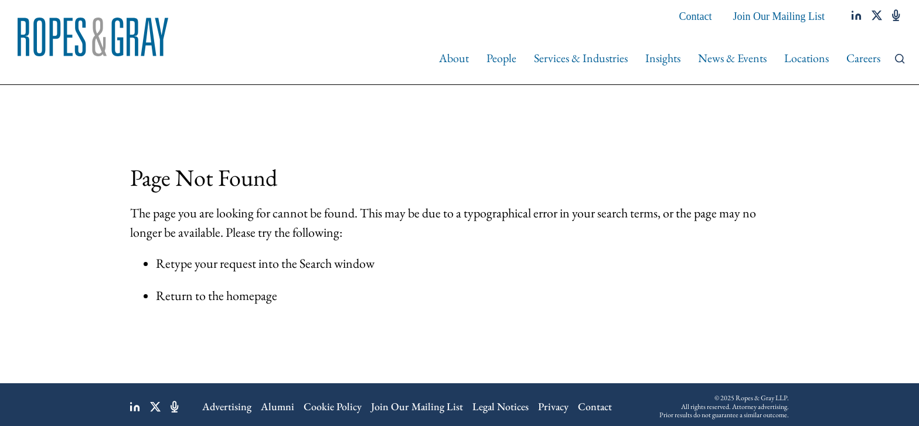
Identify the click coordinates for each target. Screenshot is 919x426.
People (501, 58)
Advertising (226, 406)
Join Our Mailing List (779, 16)
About (454, 58)
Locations (806, 58)
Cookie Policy (333, 406)
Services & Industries (581, 58)
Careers (863, 58)
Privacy (553, 406)
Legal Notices (500, 406)
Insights (662, 58)
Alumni (277, 406)
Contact (695, 16)
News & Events (732, 58)
